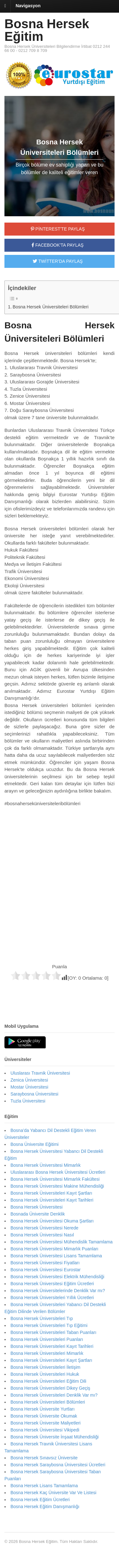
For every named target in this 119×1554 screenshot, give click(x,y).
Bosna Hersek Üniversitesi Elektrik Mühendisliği (57, 1276)
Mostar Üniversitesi (29, 1087)
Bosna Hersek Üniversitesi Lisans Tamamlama (56, 1255)
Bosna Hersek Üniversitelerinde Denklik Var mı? (57, 1290)
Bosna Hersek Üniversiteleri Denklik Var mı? (53, 1395)
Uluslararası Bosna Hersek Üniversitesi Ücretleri (57, 1172)
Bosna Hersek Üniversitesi (36, 1207)
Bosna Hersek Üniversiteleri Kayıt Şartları (51, 1193)
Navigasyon (28, 5)
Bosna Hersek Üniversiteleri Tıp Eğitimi (49, 1325)
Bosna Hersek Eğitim (46, 30)
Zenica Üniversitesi (29, 1080)
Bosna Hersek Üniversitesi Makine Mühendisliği (57, 1186)
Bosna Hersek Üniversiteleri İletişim (45, 1367)
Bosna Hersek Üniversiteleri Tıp (41, 1318)
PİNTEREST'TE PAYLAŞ (58, 228)
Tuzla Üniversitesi (27, 1100)
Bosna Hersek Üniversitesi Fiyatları (45, 1262)
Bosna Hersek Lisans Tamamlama (44, 1485)
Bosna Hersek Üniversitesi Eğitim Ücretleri (52, 1283)
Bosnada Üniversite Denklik (37, 1213)
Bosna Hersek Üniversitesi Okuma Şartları (52, 1220)
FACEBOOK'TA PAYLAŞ (57, 245)
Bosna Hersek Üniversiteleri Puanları (46, 1339)
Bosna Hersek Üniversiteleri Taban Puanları (53, 1332)
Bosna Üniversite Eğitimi (34, 1144)
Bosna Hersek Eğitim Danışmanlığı (44, 1506)
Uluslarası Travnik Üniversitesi (40, 1073)
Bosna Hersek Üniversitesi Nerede (44, 1227)
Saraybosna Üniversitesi (34, 1093)
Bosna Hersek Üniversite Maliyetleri (45, 1422)
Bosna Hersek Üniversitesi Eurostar (45, 1269)
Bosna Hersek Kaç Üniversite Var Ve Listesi (53, 1492)
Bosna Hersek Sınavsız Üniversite (44, 1457)
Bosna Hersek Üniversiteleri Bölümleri (51, 306)
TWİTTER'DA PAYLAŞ (58, 261)
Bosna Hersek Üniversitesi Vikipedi (44, 1429)
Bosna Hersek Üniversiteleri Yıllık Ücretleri (52, 1297)
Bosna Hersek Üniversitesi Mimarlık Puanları (54, 1248)
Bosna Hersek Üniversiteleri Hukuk (44, 1374)
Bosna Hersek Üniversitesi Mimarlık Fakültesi (55, 1179)
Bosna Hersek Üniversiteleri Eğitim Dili (48, 1381)
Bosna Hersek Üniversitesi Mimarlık (45, 1165)
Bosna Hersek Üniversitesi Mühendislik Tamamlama (61, 1241)
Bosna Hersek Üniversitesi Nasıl (42, 1234)
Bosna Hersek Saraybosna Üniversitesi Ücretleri (57, 1464)
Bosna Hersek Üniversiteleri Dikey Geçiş (50, 1388)
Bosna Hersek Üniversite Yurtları (42, 1409)
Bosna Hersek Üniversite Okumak (43, 1415)
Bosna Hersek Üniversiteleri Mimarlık (46, 1353)
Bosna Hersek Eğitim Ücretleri (40, 1499)
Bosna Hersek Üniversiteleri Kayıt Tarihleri (51, 1200)
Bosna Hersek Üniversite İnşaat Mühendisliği (54, 1436)
